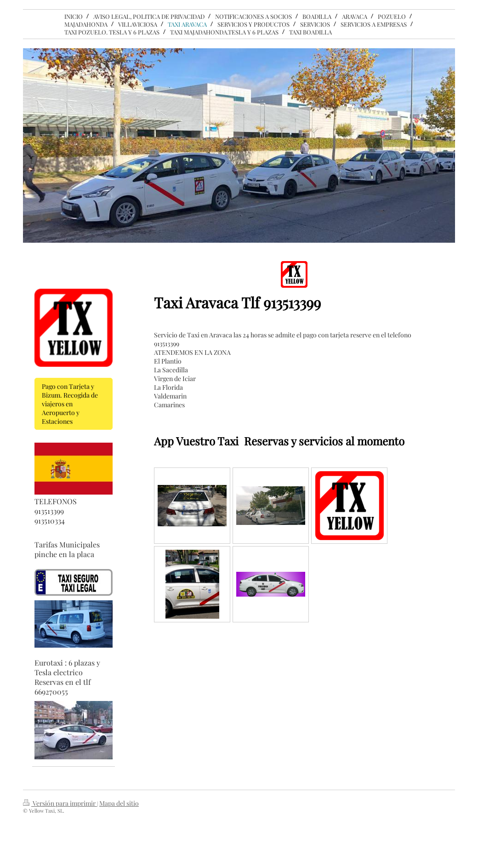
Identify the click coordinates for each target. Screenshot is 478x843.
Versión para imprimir (60, 803)
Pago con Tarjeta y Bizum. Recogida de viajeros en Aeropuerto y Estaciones (70, 404)
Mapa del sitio (119, 803)
